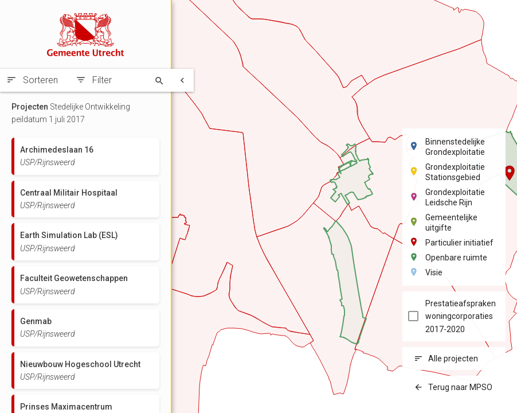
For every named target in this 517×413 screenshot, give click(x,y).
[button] (509, 173)
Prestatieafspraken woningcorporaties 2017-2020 (460, 316)
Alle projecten (453, 358)
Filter (102, 80)
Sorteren (40, 80)
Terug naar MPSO (460, 387)
